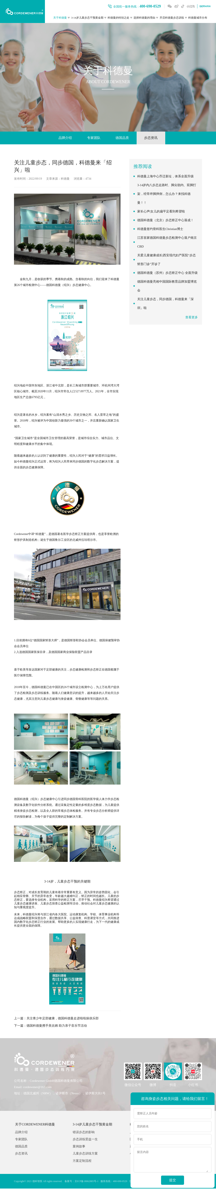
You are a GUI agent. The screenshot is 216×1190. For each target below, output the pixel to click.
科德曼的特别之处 (118, 17)
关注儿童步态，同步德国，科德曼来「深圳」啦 (165, 304)
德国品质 (123, 138)
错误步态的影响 (84, 1133)
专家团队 (92, 138)
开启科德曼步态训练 (172, 17)
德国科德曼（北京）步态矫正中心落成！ (165, 220)
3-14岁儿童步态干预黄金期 (87, 17)
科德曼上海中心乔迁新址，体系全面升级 (165, 177)
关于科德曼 (60, 17)
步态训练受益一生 (85, 1140)
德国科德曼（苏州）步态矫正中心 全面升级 (167, 273)
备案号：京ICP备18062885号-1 (81, 1182)
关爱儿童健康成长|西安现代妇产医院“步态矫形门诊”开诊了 (166, 260)
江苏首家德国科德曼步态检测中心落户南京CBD (167, 243)
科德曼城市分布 (197, 17)
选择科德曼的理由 (144, 17)
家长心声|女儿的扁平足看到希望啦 (161, 212)
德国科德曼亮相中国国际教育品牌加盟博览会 (167, 287)
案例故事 (79, 1147)
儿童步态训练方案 (85, 1155)
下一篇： (50, 1026)
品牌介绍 (61, 138)
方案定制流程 (82, 1162)
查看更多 (191, 318)
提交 (172, 1180)
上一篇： (56, 1019)
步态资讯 (155, 138)
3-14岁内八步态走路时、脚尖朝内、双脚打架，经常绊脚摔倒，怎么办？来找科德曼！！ (166, 194)
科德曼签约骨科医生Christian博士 (160, 229)
